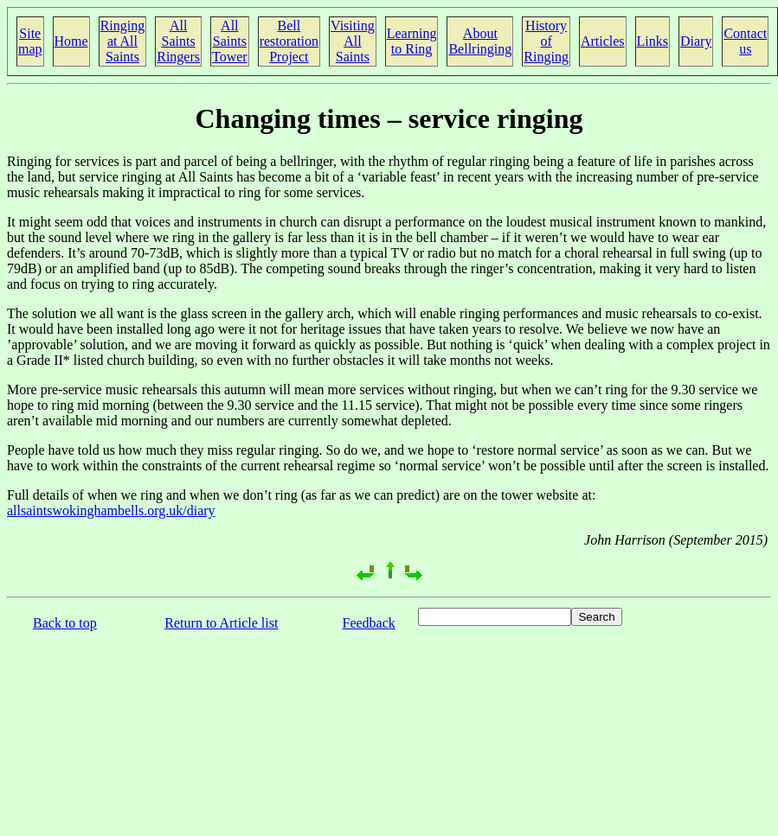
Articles (603, 41)
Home (71, 41)
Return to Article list (221, 623)
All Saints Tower (230, 41)
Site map (30, 41)
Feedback (369, 623)
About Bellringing (479, 41)
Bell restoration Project (289, 41)
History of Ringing (546, 41)
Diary (695, 41)
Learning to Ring (412, 41)
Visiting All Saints (353, 41)
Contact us (745, 41)
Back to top (65, 623)
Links (652, 41)
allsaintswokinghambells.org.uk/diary (111, 510)
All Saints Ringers (178, 41)
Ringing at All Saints (122, 41)
